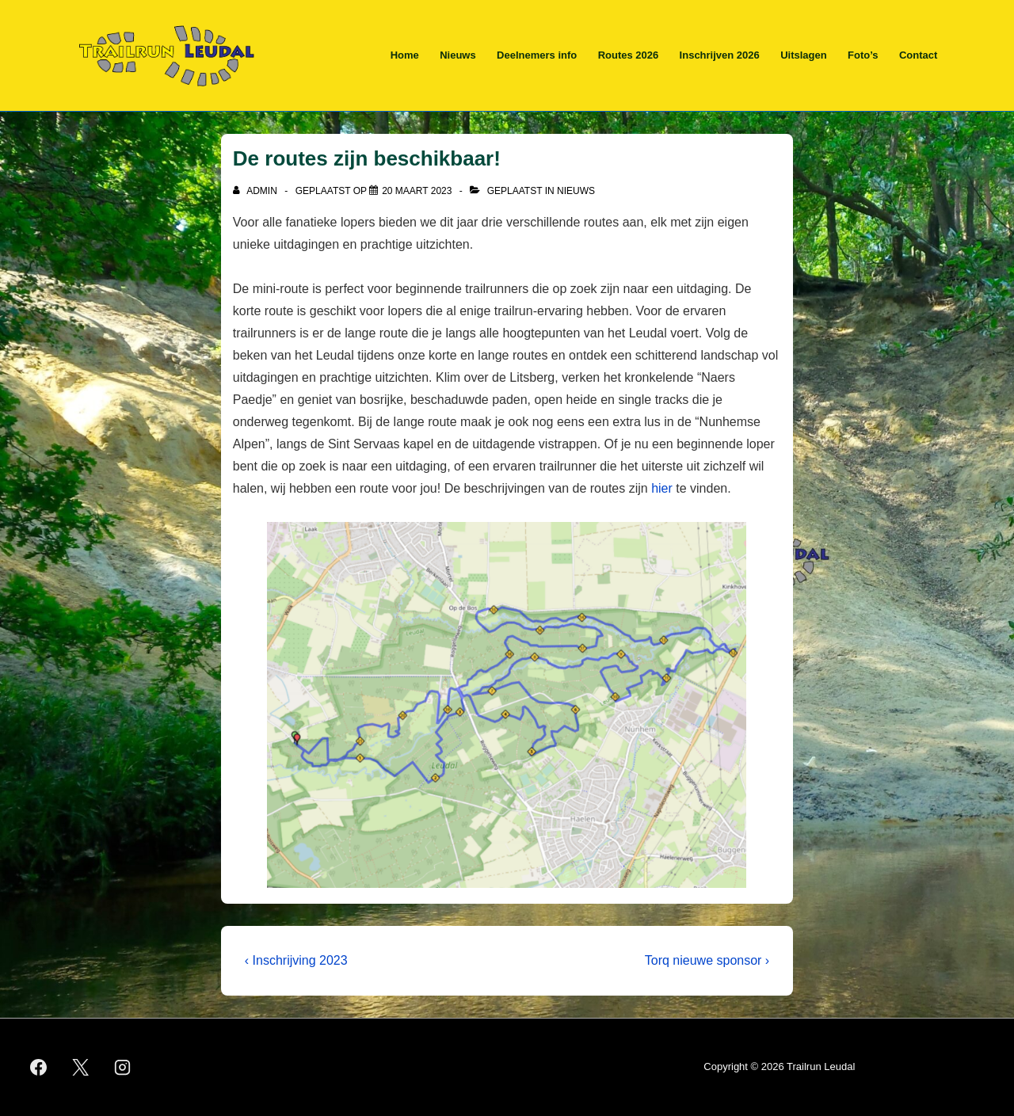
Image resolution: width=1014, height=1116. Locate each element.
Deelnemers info (537, 55)
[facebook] (39, 1067)
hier (662, 488)
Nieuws (458, 55)
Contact (918, 55)
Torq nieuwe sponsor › (707, 960)
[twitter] (81, 1067)
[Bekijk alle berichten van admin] (256, 190)
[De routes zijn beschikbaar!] (417, 190)
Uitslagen (803, 55)
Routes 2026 (628, 55)
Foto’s (863, 55)
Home (405, 55)
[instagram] (123, 1067)
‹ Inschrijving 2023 (296, 960)
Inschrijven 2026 (720, 55)
